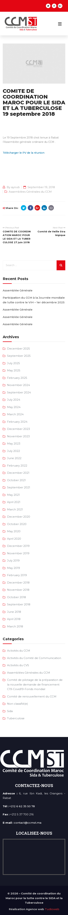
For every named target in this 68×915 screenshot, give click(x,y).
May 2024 (13, 407)
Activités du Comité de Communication (34, 658)
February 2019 (17, 575)
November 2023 (18, 436)
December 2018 (18, 582)
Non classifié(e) (17, 703)
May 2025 (13, 370)
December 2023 (18, 429)
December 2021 (18, 472)
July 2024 (13, 399)
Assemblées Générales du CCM (30, 191)
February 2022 (17, 465)
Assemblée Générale (17, 290)
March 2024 (15, 414)
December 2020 (18, 516)
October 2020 (16, 524)
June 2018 (14, 611)
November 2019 (18, 553)
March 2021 (15, 509)
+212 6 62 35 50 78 (22, 806)
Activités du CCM (18, 650)
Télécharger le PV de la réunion (23, 152)
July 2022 (13, 451)
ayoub (15, 187)
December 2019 (18, 546)
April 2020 (14, 538)
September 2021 (18, 487)
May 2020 (13, 531)
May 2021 (13, 494)
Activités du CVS (18, 665)
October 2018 (16, 597)
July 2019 (13, 560)
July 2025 (13, 363)
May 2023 (13, 443)
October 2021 (16, 480)
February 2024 (17, 421)
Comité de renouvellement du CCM (31, 696)
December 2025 (18, 348)
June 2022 (14, 458)
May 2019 (13, 568)
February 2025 (17, 378)
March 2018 (15, 626)
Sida (10, 711)
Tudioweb (52, 909)
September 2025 (19, 355)
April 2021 (13, 502)
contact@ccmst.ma (27, 822)
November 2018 (18, 589)
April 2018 (13, 619)
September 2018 (18, 604)
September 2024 (19, 392)
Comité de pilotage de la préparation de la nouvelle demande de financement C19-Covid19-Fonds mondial (35, 684)
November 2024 (18, 385)
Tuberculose (15, 718)
